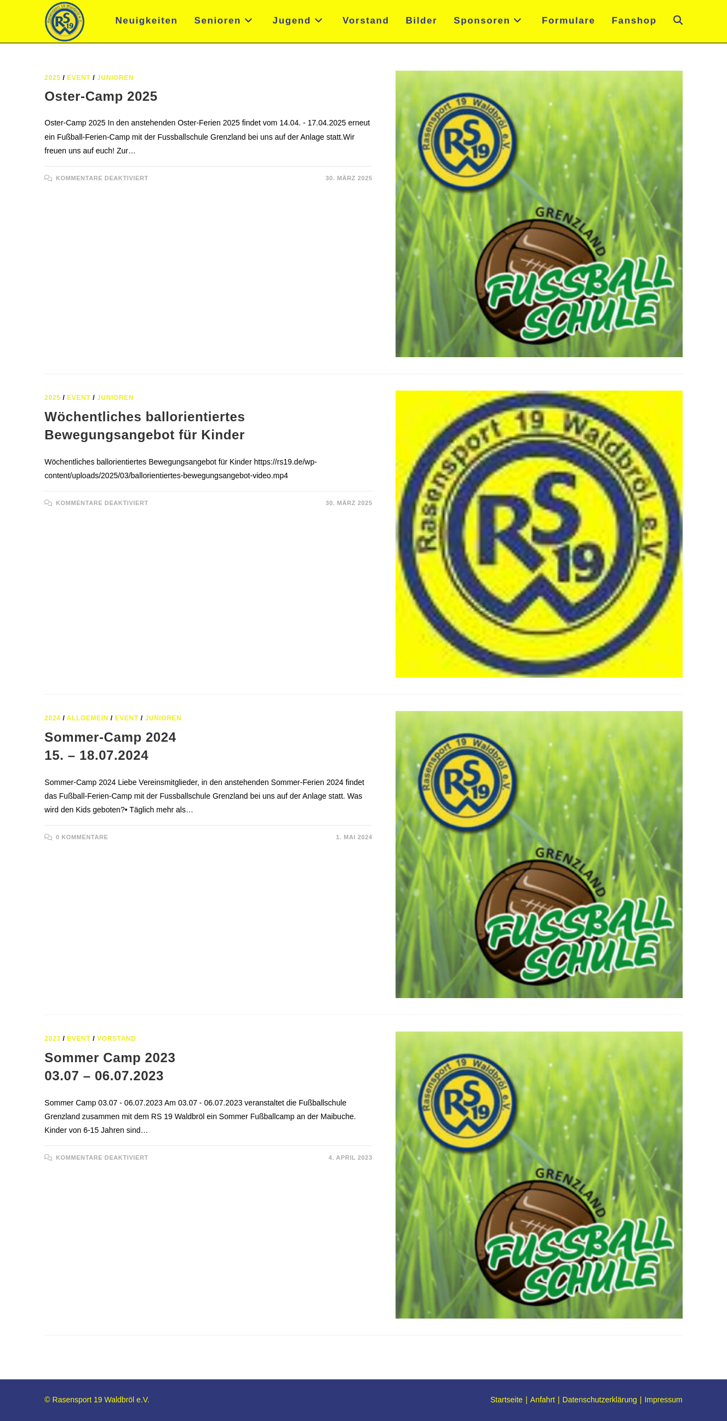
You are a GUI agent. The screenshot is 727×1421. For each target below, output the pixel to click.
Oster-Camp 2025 (100, 96)
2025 (52, 78)
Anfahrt (542, 1399)
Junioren (115, 78)
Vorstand (116, 1038)
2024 (52, 718)
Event (78, 78)
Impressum (663, 1399)
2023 (52, 1038)
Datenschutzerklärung (600, 1399)
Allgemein (87, 718)
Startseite (506, 1399)
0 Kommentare (82, 837)
